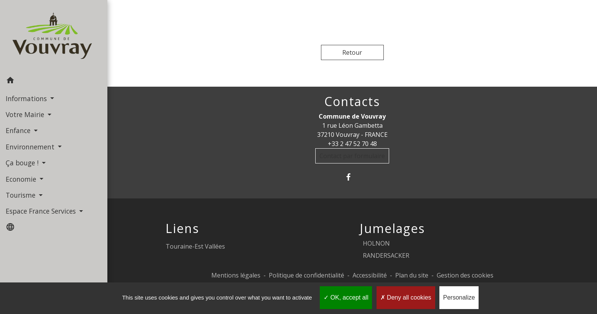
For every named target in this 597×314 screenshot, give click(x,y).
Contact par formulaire (352, 156)
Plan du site (411, 275)
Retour (352, 52)
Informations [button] (27, 98)
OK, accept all (346, 297)
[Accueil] (54, 36)
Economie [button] (22, 179)
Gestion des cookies (465, 275)
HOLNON (376, 243)
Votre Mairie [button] (26, 114)
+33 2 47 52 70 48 (352, 144)
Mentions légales (235, 275)
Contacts (352, 101)
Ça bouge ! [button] (23, 162)
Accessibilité (370, 275)
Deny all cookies (405, 297)
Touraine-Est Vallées (195, 246)
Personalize (459, 297)
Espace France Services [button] (42, 211)
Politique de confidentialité (306, 275)
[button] (54, 81)
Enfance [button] (19, 130)
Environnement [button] (31, 146)
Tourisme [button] (21, 195)
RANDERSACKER (386, 255)
